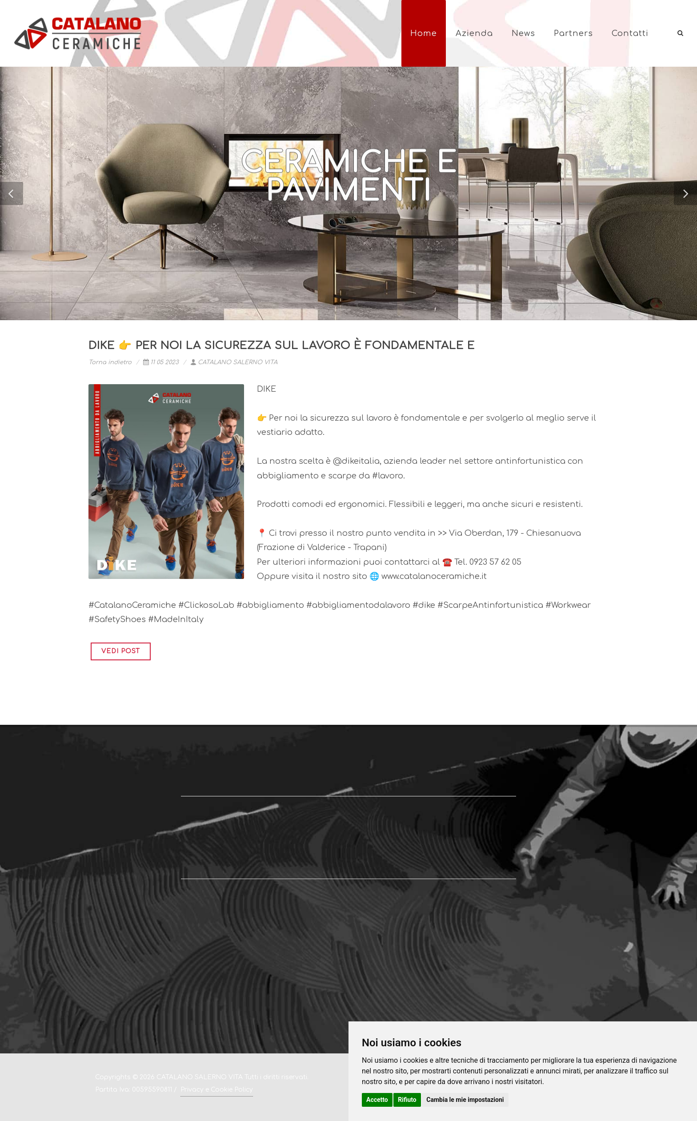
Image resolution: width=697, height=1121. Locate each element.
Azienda (474, 33)
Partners (573, 33)
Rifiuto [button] (407, 1099)
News (523, 33)
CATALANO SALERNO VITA (233, 362)
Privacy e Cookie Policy (216, 1089)
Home (423, 33)
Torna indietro (110, 362)
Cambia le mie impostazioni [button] (465, 1099)
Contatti (630, 33)
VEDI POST (120, 651)
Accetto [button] (377, 1099)
